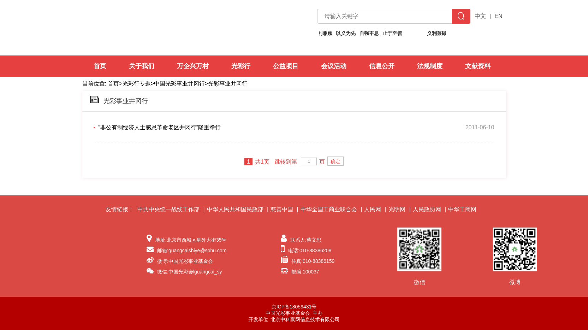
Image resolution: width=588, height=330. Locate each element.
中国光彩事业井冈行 (179, 84)
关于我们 (141, 66)
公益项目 (285, 66)
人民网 (372, 209)
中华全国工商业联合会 (329, 209)
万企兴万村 (193, 66)
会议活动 (333, 66)
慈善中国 (282, 209)
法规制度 (430, 66)
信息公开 (381, 66)
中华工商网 (462, 209)
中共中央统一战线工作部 (168, 209)
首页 (100, 66)
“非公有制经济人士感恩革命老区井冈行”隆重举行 (160, 127)
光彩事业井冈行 (228, 84)
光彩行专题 (137, 84)
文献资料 (478, 66)
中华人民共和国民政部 (235, 209)
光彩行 (240, 66)
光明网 (396, 209)
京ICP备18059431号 (294, 307)
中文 (480, 16)
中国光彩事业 (162, 28)
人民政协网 (427, 209)
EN (498, 16)
